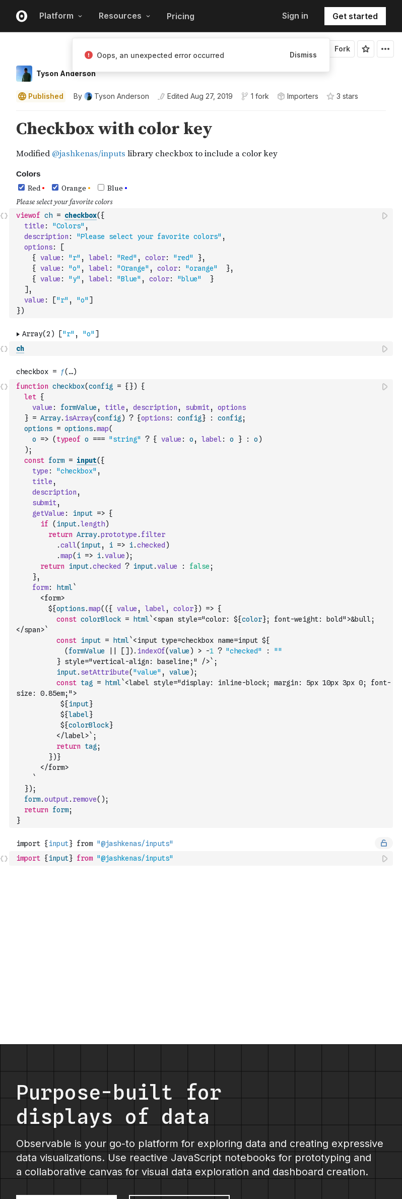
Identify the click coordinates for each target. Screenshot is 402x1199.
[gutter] (5, 140)
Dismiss (303, 54)
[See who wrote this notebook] (111, 96)
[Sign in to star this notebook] (365, 48)
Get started (355, 16)
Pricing (180, 16)
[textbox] (202, 263)
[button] (4, 115)
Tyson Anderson (66, 73)
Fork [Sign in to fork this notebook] (336, 48)
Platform (61, 16)
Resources (125, 16)
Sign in (295, 16)
